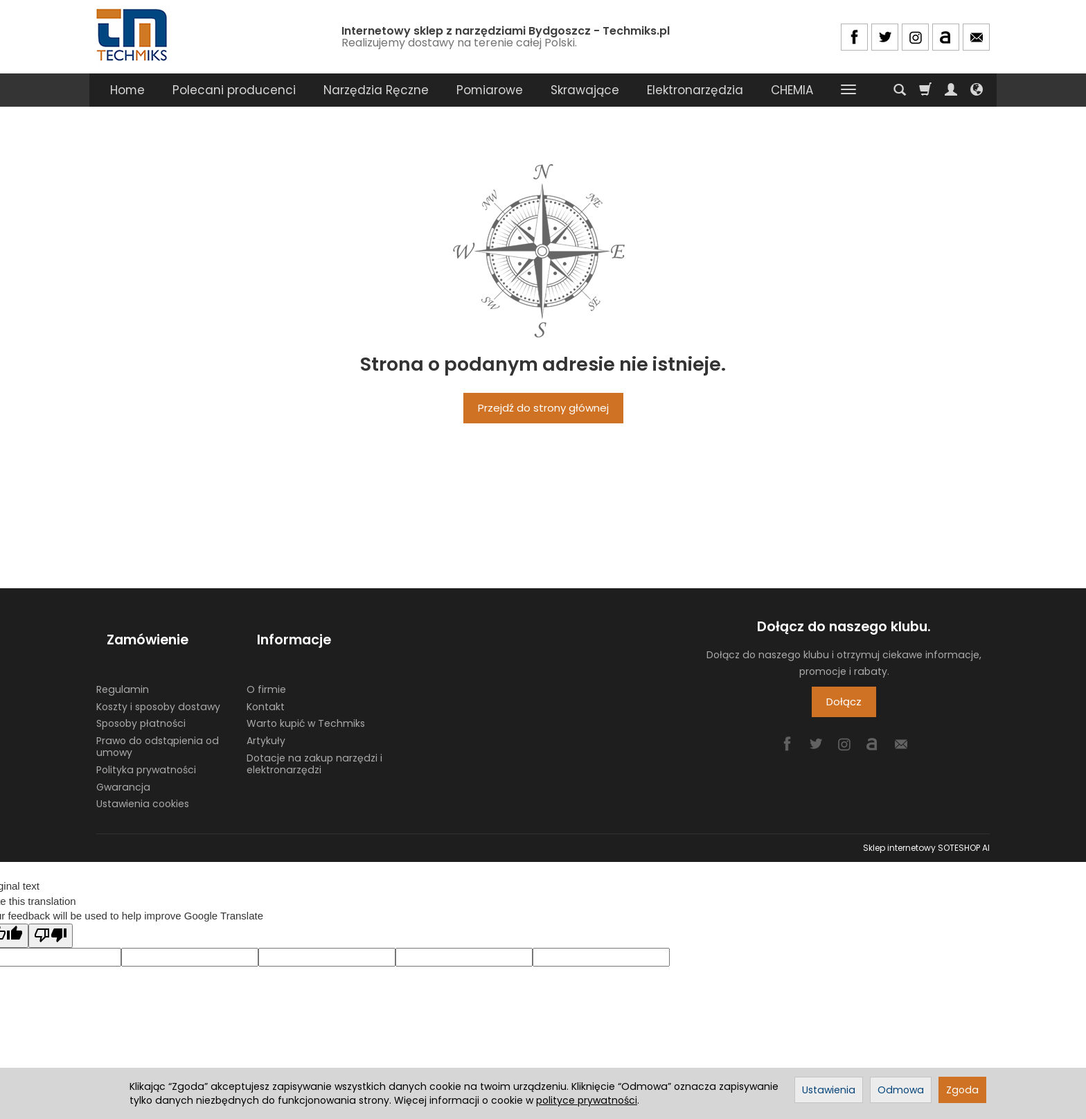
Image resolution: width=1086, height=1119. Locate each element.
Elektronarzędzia (695, 90)
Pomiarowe (489, 90)
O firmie (266, 664)
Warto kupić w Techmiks (306, 698)
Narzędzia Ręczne (376, 90)
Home (127, 90)
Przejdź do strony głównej (543, 407)
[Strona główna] (133, 35)
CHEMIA (792, 90)
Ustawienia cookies (142, 778)
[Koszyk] (925, 90)
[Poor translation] (50, 910)
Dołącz (844, 701)
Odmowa (901, 1090)
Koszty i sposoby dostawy (158, 681)
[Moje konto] (951, 90)
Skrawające (585, 90)
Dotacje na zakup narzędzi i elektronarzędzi (314, 738)
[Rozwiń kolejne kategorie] (848, 90)
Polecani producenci (234, 90)
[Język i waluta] (976, 90)
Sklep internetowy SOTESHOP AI (926, 822)
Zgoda (962, 1090)
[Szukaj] (900, 90)
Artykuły (266, 715)
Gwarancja (123, 761)
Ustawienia (828, 1090)
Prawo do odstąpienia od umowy (157, 721)
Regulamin (122, 664)
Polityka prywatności (146, 744)
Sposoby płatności (141, 698)
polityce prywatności (586, 1100)
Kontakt (266, 681)
